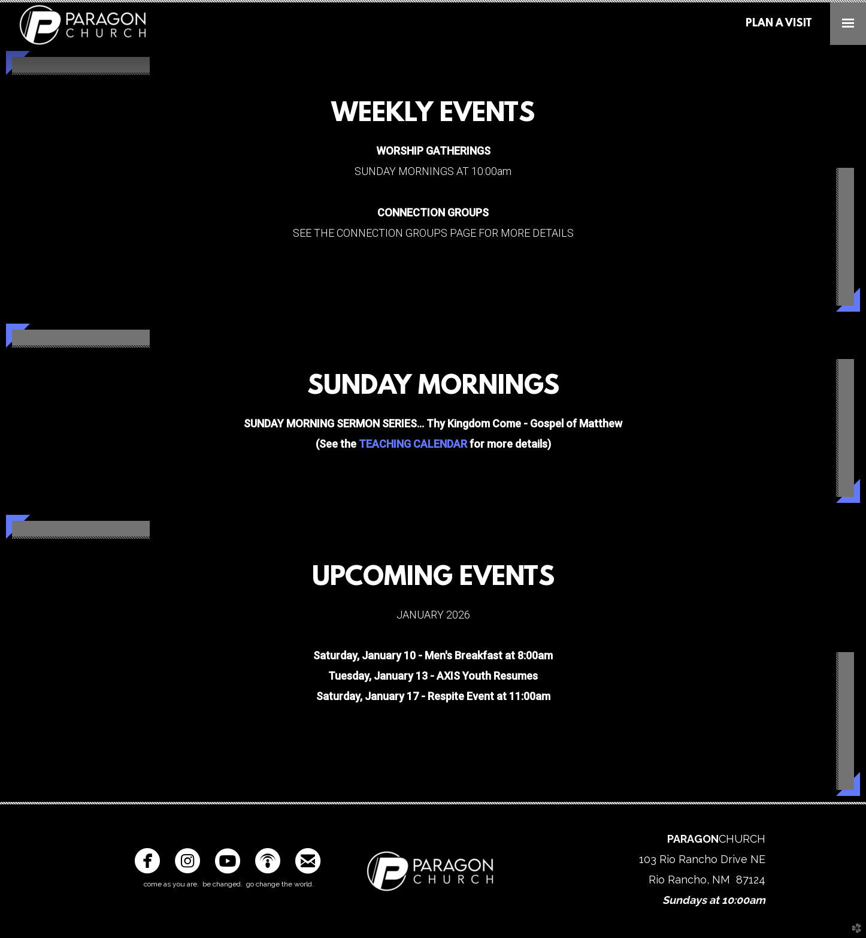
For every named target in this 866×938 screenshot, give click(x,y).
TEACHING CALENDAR (413, 444)
